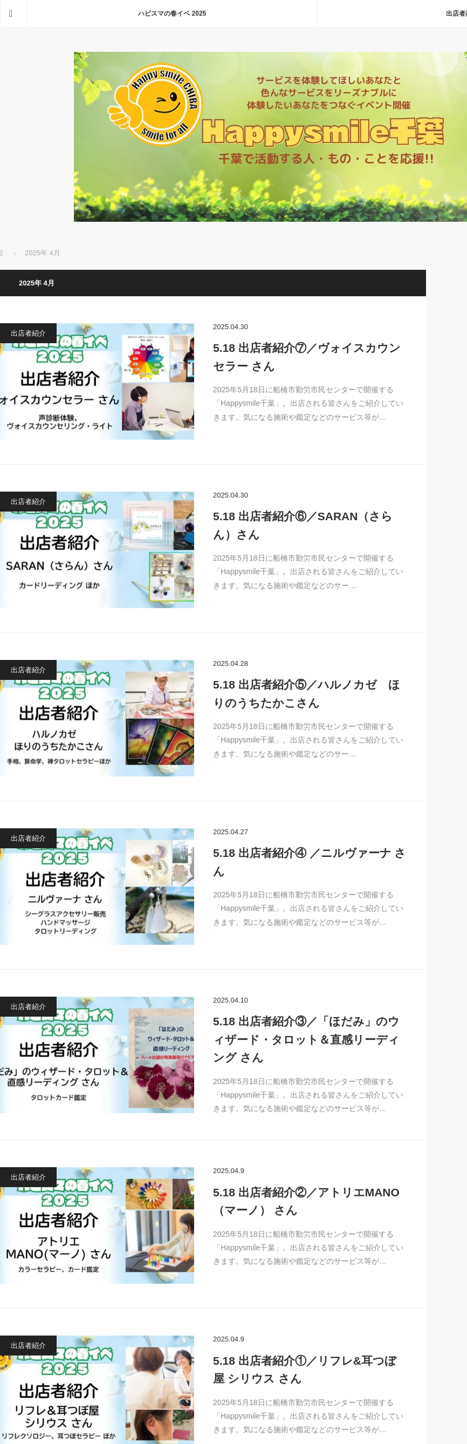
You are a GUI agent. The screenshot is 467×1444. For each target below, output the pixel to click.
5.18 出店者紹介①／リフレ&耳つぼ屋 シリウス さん (304, 1369)
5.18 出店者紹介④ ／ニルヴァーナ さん (309, 862)
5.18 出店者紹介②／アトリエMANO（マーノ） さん (306, 1201)
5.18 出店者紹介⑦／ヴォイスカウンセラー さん (307, 357)
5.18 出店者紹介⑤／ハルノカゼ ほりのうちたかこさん (306, 693)
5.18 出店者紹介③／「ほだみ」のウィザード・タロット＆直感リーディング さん (306, 1039)
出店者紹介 (28, 333)
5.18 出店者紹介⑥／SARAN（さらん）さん (303, 525)
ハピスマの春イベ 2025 (172, 13)
